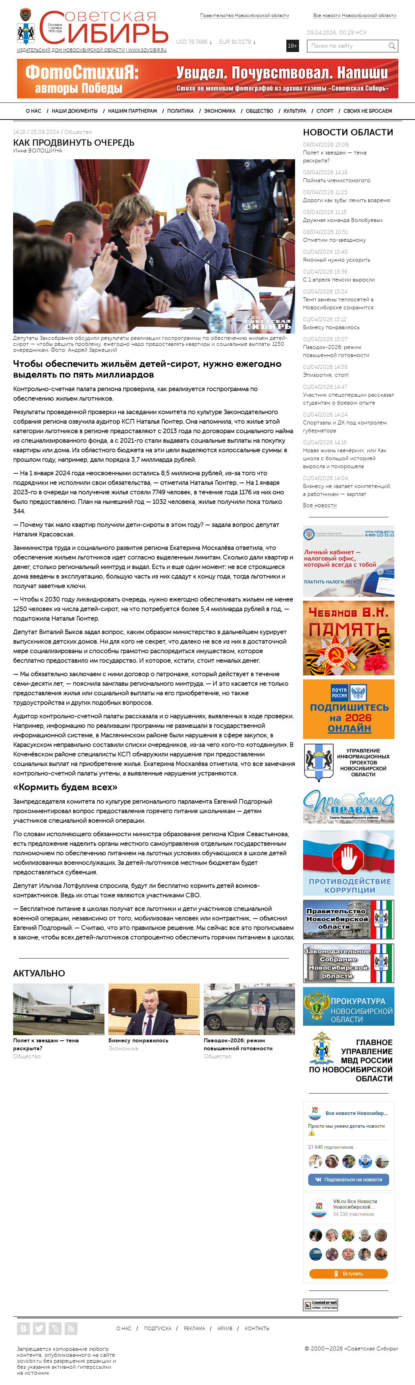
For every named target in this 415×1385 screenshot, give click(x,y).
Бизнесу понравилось (138, 1040)
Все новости (320, 505)
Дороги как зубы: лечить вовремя (346, 200)
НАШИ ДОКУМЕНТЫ (75, 111)
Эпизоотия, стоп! (326, 375)
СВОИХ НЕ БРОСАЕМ (368, 111)
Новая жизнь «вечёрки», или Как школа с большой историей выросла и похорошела (344, 458)
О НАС (33, 111)
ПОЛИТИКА (180, 111)
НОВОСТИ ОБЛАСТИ (348, 132)
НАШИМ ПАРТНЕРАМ (132, 111)
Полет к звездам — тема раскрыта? (46, 1044)
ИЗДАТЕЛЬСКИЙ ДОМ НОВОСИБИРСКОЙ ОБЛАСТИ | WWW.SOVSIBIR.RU (96, 28)
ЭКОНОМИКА (219, 111)
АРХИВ (225, 1328)
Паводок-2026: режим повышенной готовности (238, 1044)
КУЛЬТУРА (295, 111)
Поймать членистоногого (337, 180)
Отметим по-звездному (334, 240)
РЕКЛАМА (194, 1328)
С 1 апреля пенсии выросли (339, 280)
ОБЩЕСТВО (259, 111)
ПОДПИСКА (157, 1328)
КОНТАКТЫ (257, 1328)
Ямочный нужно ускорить (336, 260)
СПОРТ (325, 111)
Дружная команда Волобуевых (342, 220)
